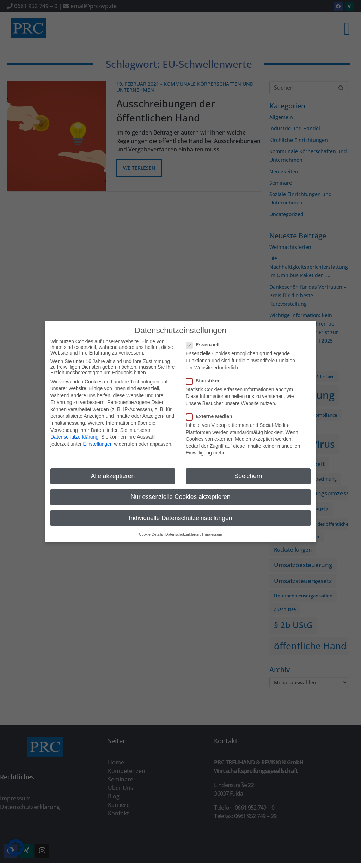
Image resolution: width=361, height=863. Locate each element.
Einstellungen (98, 439)
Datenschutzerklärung (74, 432)
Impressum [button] (213, 530)
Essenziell (205, 340)
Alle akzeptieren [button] (113, 471)
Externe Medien (211, 412)
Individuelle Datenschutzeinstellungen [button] (180, 513)
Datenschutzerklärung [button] (183, 530)
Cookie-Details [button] (151, 530)
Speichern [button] (248, 471)
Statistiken (205, 376)
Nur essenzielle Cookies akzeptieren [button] (180, 492)
